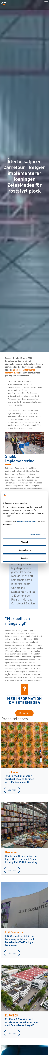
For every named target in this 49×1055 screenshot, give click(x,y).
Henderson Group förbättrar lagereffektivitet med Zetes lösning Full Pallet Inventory (21, 859)
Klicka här (24, 713)
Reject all (24, 558)
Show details (36, 534)
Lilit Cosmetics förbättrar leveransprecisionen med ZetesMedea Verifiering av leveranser (20, 941)
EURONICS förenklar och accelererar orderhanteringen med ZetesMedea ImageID (22, 1022)
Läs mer (12, 789)
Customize (24, 550)
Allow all (24, 542)
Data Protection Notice (27, 522)
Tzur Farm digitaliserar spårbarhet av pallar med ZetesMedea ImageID (19, 778)
